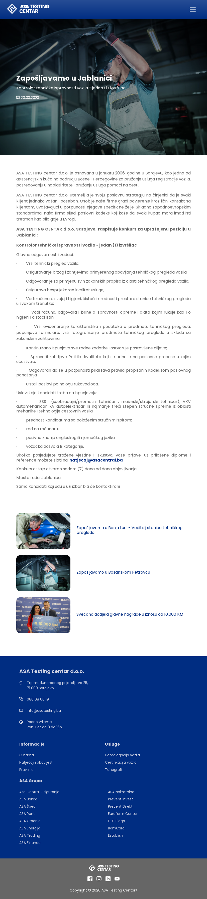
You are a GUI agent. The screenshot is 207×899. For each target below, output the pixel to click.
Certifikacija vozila (121, 762)
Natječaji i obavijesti (36, 762)
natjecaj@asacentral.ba (96, 460)
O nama (26, 755)
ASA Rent (27, 813)
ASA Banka (28, 799)
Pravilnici (26, 769)
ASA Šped (27, 806)
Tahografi (113, 769)
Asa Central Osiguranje (39, 791)
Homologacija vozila (122, 755)
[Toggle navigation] (192, 9)
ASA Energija (29, 828)
